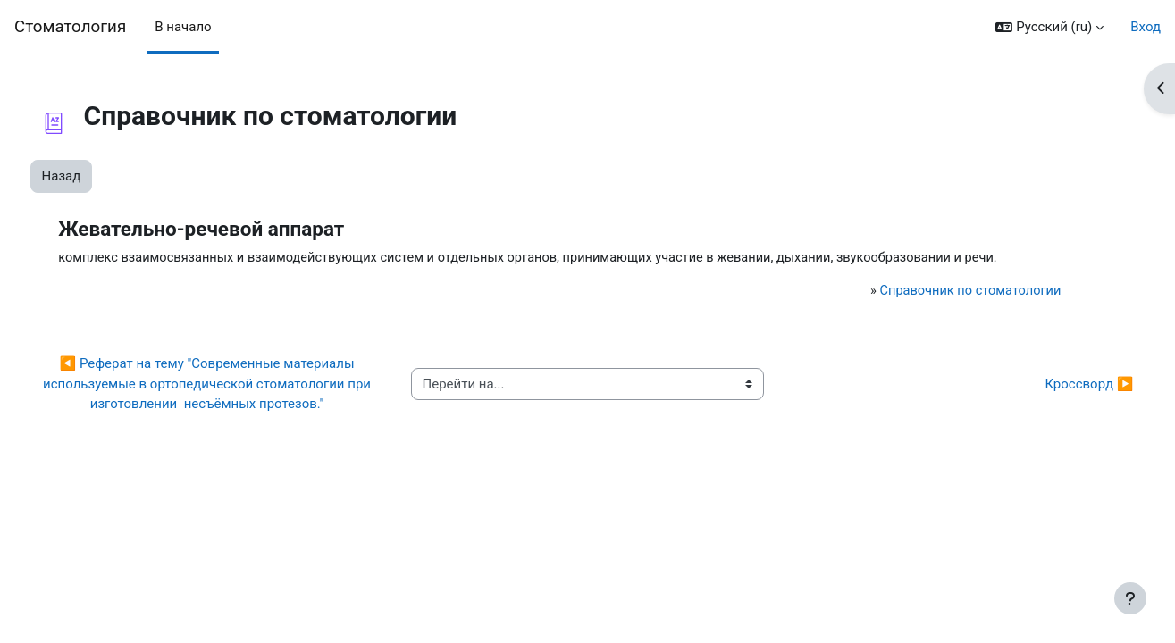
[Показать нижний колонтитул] (1130, 598)
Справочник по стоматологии (939, 313)
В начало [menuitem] (183, 27)
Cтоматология (70, 27)
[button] (1049, 27)
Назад (94, 176)
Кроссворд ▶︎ (1055, 405)
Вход (1145, 27)
